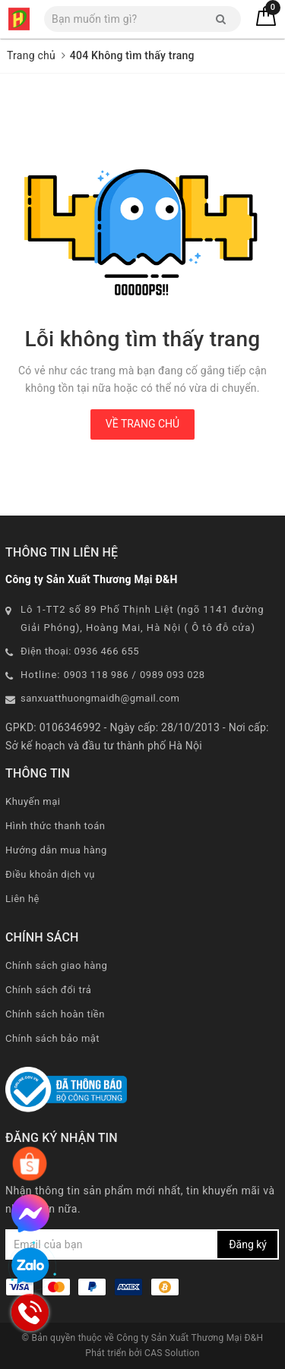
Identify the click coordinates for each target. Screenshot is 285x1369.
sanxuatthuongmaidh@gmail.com (100, 698)
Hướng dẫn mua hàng (56, 850)
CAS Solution (172, 1353)
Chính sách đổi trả (48, 989)
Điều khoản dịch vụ (50, 874)
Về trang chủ (142, 424)
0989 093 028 (172, 674)
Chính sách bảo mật (52, 1038)
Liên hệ (22, 898)
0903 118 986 (96, 674)
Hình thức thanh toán (55, 825)
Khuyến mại (32, 801)
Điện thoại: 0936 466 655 (80, 651)
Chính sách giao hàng (56, 965)
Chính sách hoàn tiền (55, 1014)
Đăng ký (248, 1244)
